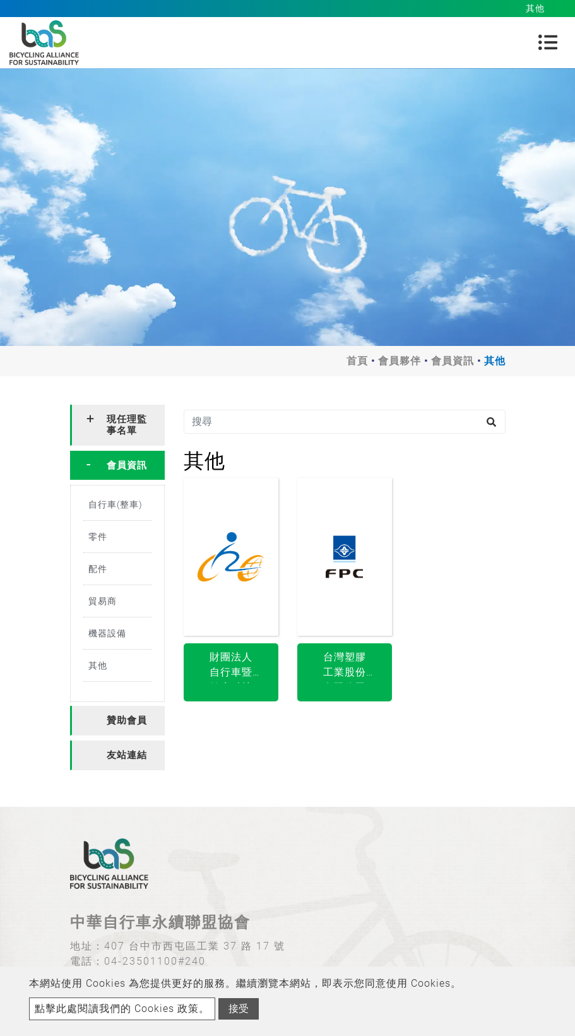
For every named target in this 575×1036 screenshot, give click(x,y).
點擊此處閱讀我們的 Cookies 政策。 (122, 1009)
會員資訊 (452, 361)
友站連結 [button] (127, 755)
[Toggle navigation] (548, 42)
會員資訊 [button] (127, 465)
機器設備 (107, 633)
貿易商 (102, 601)
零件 (97, 537)
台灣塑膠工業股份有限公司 (344, 667)
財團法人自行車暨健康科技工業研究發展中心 (231, 667)
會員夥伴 (399, 361)
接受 (238, 1009)
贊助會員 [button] (127, 720)
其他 (97, 665)
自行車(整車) (115, 504)
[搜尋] (345, 422)
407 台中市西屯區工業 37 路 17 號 (194, 946)
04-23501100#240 (155, 961)
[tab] (117, 425)
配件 (97, 569)
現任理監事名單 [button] (127, 425)
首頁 (357, 361)
